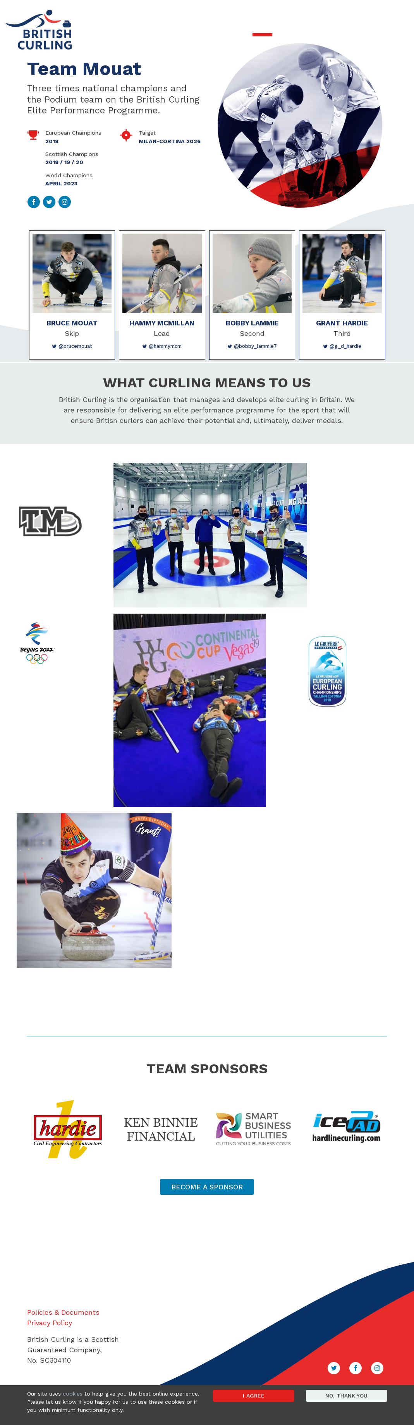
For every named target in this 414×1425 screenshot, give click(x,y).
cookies (72, 1394)
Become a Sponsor (207, 1187)
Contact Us (369, 12)
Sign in (396, 12)
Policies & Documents (63, 1312)
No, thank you (346, 1395)
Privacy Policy (49, 1323)
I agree (254, 1395)
